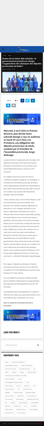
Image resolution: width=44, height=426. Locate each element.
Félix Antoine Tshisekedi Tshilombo (16, 375)
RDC (6, 402)
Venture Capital (21, 409)
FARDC (6, 372)
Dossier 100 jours (24, 369)
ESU (34, 369)
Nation (4, 55)
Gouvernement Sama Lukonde (14, 382)
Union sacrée (9, 409)
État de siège (21, 413)
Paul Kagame (8, 399)
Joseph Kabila (9, 386)
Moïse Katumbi (18, 392)
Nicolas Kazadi (9, 396)
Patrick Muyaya (31, 396)
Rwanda (13, 402)
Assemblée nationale (11, 365)
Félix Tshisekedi (10, 379)
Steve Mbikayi (35, 402)
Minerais (7, 392)
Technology (17, 406)
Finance (14, 372)
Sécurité (7, 406)
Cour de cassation (10, 369)
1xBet (6, 362)
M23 (19, 389)
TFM (25, 406)
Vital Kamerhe (33, 409)
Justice (19, 386)
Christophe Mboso (26, 365)
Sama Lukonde (23, 402)
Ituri (27, 382)
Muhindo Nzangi (30, 392)
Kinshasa (27, 386)
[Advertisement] (22, 23)
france (22, 372)
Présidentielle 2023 (33, 399)
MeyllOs (38, 423)
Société (9, 55)
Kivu (34, 386)
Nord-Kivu (20, 396)
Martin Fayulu (27, 389)
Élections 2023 (9, 413)
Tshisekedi (33, 406)
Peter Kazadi (19, 399)
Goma (19, 379)
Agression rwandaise (18, 362)
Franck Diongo (31, 372)
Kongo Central (9, 389)
